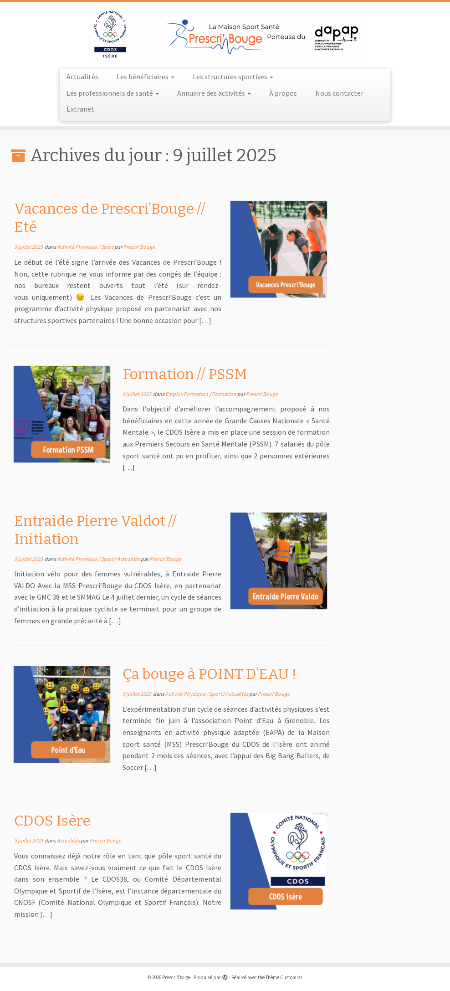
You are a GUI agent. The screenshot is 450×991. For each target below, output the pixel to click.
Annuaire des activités (214, 93)
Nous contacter (339, 93)
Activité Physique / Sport (85, 246)
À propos (283, 93)
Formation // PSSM (185, 374)
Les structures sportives (233, 76)
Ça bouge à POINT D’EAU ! (210, 674)
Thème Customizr (284, 977)
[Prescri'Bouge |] (225, 34)
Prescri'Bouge (139, 246)
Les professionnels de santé (112, 93)
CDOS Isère (52, 820)
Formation (224, 393)
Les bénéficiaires (145, 76)
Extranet (80, 108)
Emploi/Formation (187, 393)
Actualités (82, 76)
